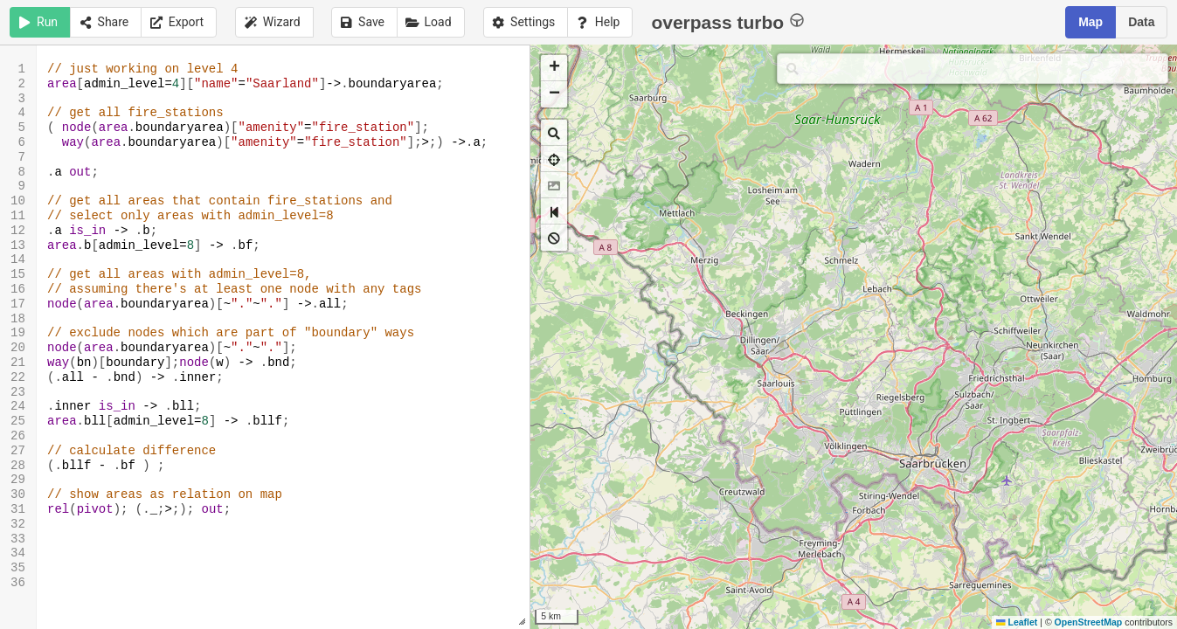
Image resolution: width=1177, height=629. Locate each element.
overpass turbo (727, 21)
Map (1090, 22)
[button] (554, 68)
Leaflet (1016, 622)
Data (1141, 22)
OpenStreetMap (1089, 622)
